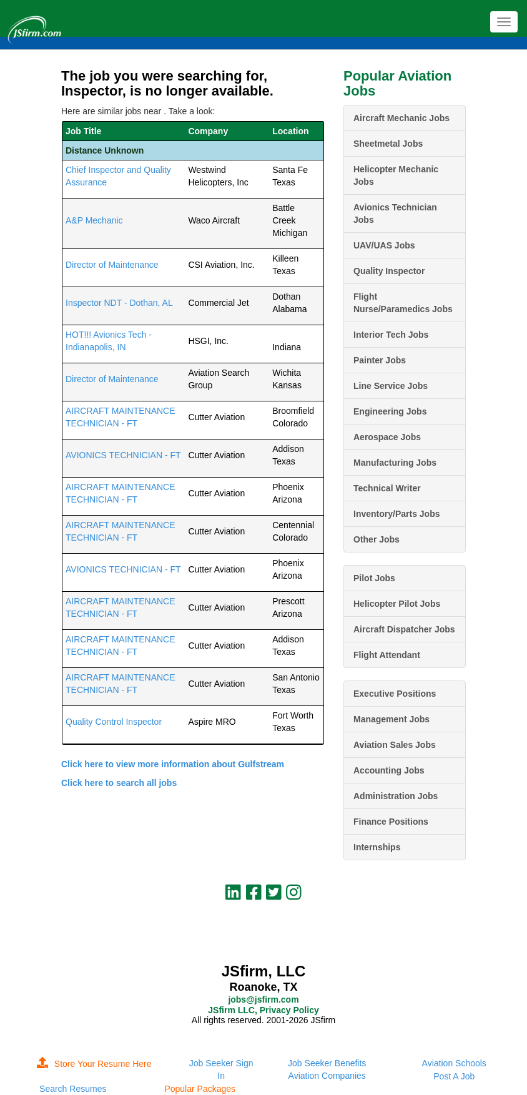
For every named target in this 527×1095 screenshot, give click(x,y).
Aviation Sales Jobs (394, 745)
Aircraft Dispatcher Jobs (404, 629)
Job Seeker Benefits (327, 1063)
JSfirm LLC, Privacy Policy (263, 1010)
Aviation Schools (454, 1063)
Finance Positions (390, 822)
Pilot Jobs (374, 578)
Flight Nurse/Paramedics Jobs (403, 303)
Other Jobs (376, 539)
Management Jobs (391, 719)
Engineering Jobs (389, 411)
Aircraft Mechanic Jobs (401, 118)
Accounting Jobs (389, 770)
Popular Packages (199, 1089)
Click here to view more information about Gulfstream (172, 764)
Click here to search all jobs (119, 783)
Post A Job (454, 1076)
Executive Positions (394, 694)
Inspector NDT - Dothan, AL (119, 303)
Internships (376, 847)
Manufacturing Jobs (394, 463)
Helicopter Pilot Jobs (396, 604)
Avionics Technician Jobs (395, 213)
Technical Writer (387, 488)
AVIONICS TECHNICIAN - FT (123, 455)
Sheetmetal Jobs (388, 144)
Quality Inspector (389, 271)
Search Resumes (72, 1089)
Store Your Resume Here (94, 1064)
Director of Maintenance (112, 265)
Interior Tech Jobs (390, 335)
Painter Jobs (379, 360)
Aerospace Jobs (387, 437)
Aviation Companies (327, 1076)
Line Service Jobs (390, 386)
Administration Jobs (395, 796)
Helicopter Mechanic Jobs (395, 175)
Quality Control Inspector (114, 722)
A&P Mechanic (94, 220)
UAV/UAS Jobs (384, 245)
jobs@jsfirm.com (263, 999)
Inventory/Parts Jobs (396, 514)
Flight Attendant (386, 655)
